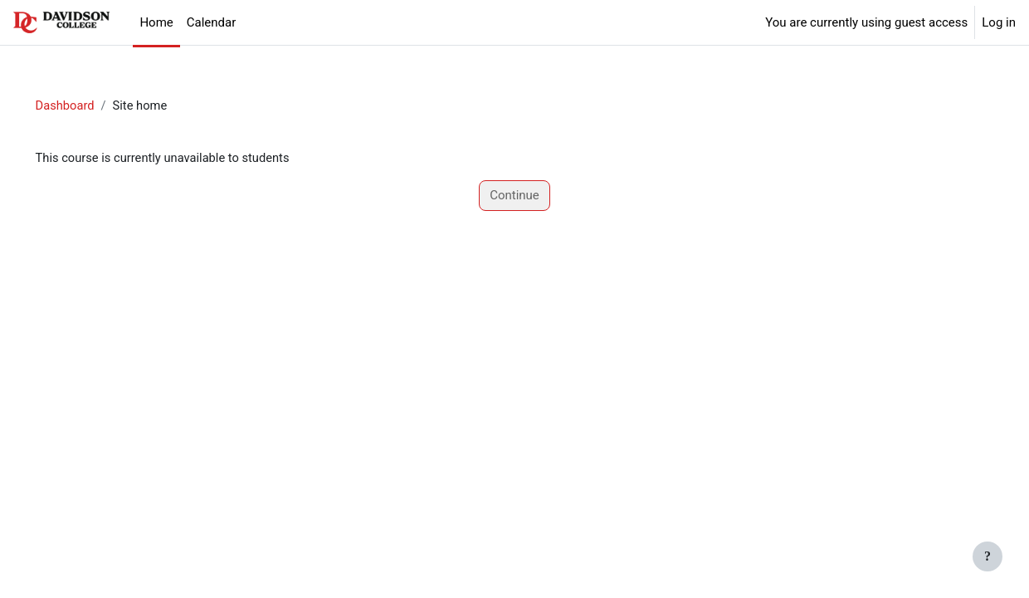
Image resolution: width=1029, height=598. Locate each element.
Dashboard (89, 105)
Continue (514, 196)
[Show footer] (987, 556)
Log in (999, 22)
